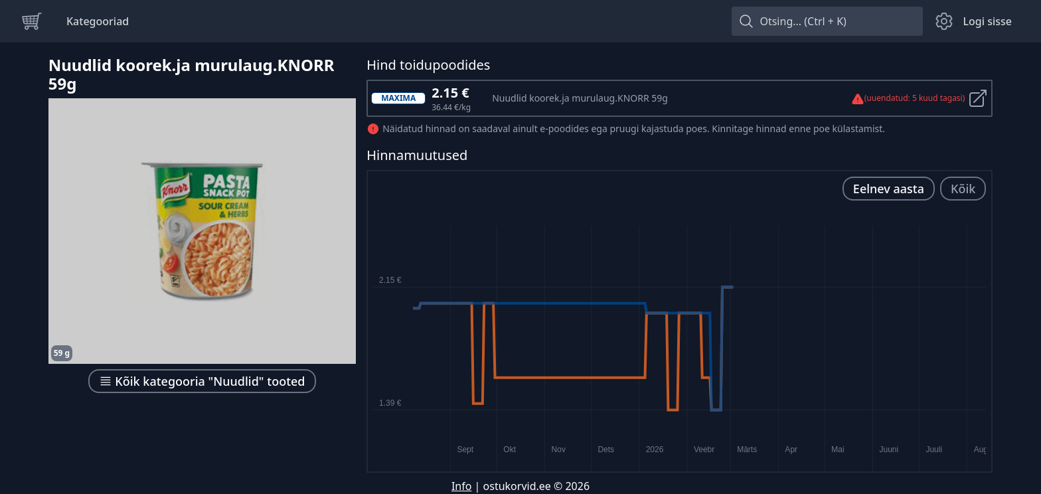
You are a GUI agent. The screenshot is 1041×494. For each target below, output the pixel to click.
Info (461, 486)
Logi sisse (987, 21)
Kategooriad (97, 21)
